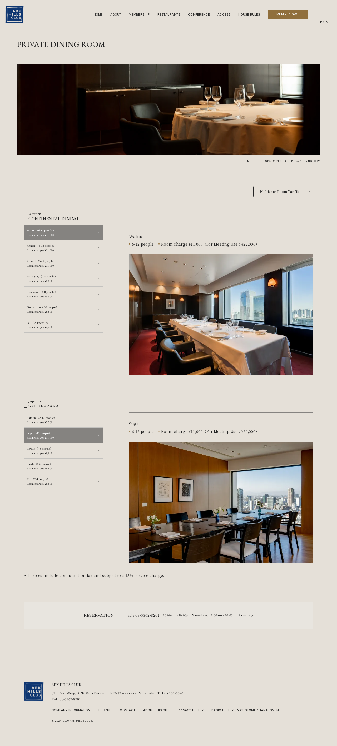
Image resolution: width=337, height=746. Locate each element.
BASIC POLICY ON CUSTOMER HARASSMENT (246, 710)
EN (326, 22)
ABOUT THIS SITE (156, 710)
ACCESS (224, 14)
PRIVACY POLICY (191, 710)
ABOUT (115, 14)
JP (320, 22)
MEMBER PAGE (287, 14)
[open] (323, 14)
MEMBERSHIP (139, 14)
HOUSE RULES (249, 14)
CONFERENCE (199, 14)
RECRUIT (105, 710)
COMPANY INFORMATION (71, 710)
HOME (98, 14)
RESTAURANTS (169, 14)
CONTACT (127, 710)
